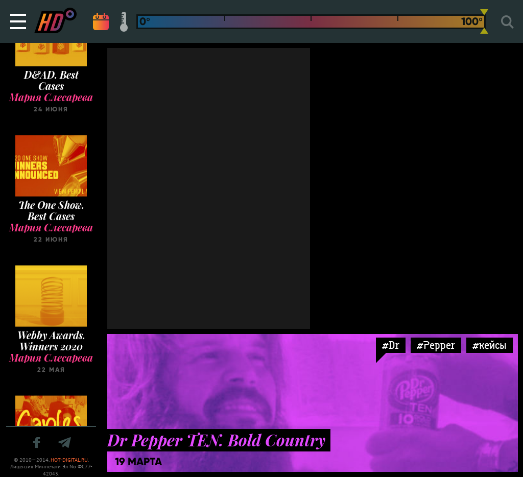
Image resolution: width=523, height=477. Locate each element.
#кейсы (489, 345)
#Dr (390, 345)
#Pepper (436, 345)
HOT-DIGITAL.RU (69, 460)
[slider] (484, 21)
